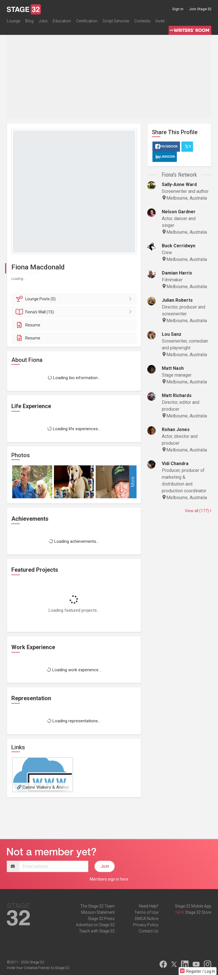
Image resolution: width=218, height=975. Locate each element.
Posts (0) (75, 299)
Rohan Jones (176, 429)
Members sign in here (109, 879)
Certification (86, 21)
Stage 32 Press (101, 918)
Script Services (115, 21)
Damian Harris (177, 273)
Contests (142, 21)
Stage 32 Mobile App (193, 906)
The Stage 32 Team (97, 906)
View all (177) (198, 510)
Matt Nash (173, 368)
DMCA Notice (146, 918)
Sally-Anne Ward (179, 184)
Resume (28, 325)
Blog (29, 21)
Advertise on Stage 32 (95, 925)
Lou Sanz (171, 334)
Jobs (43, 21)
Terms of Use (146, 912)
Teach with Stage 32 (97, 931)
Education (62, 21)
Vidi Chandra (175, 463)
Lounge (13, 21)
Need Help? (148, 906)
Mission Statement (98, 912)
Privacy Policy (145, 925)
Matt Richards (177, 395)
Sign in (177, 9)
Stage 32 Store (198, 912)
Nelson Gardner (179, 211)
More (132, 481)
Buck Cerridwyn (178, 245)
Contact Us (148, 931)
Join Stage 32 (200, 9)
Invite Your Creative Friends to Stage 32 (38, 968)
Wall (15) (75, 312)
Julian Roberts (177, 300)
